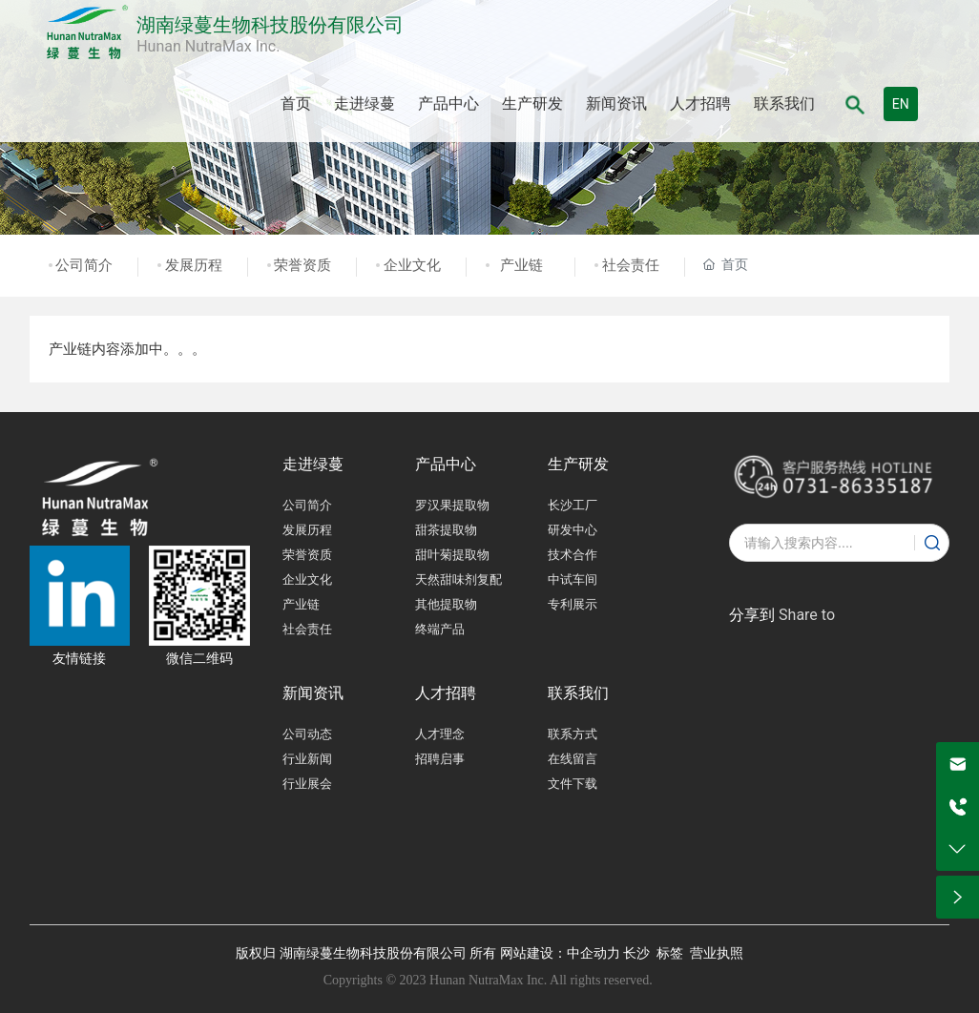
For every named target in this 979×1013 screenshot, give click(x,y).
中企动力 (593, 953)
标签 (669, 953)
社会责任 (630, 265)
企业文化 (412, 265)
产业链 (521, 265)
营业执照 (716, 953)
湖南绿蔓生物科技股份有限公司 (270, 24)
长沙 (636, 953)
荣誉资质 (302, 265)
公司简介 (84, 265)
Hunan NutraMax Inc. (208, 46)
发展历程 (193, 265)
